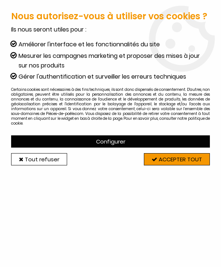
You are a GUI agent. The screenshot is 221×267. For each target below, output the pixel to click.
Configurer (110, 141)
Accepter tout (177, 159)
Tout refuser (39, 159)
